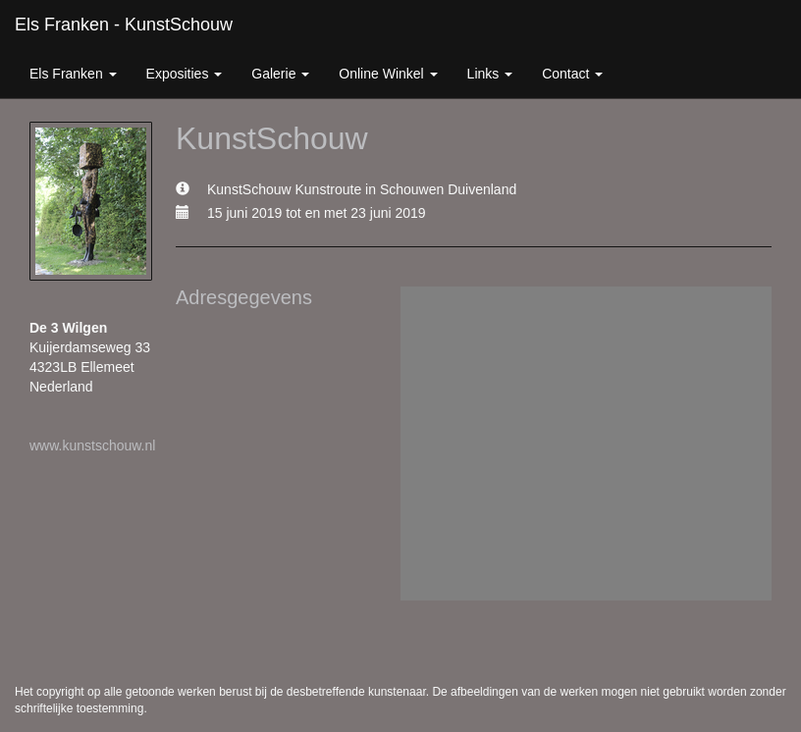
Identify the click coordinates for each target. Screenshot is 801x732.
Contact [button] (572, 73)
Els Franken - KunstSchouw (124, 24)
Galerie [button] (280, 73)
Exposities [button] (184, 73)
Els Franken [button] (73, 73)
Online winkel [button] (388, 73)
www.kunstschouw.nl (92, 445)
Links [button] (490, 73)
